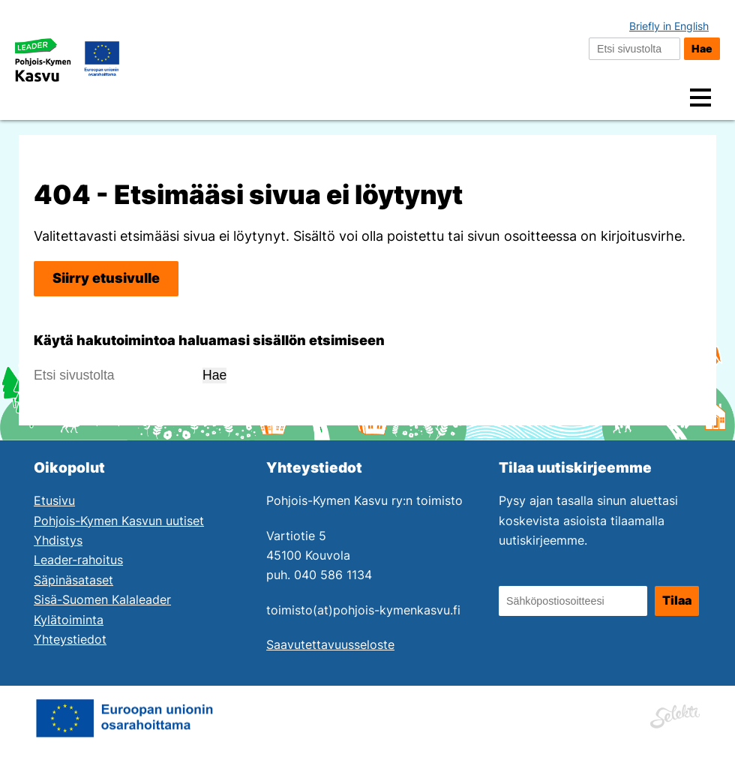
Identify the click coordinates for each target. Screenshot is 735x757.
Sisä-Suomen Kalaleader (102, 600)
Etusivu (54, 501)
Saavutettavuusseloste (330, 645)
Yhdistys (58, 540)
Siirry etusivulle (106, 278)
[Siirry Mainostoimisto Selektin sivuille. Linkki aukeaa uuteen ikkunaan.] (675, 714)
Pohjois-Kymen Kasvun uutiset (119, 521)
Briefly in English (669, 26)
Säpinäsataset (73, 580)
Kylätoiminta (69, 620)
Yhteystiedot (70, 639)
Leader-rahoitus (78, 560)
